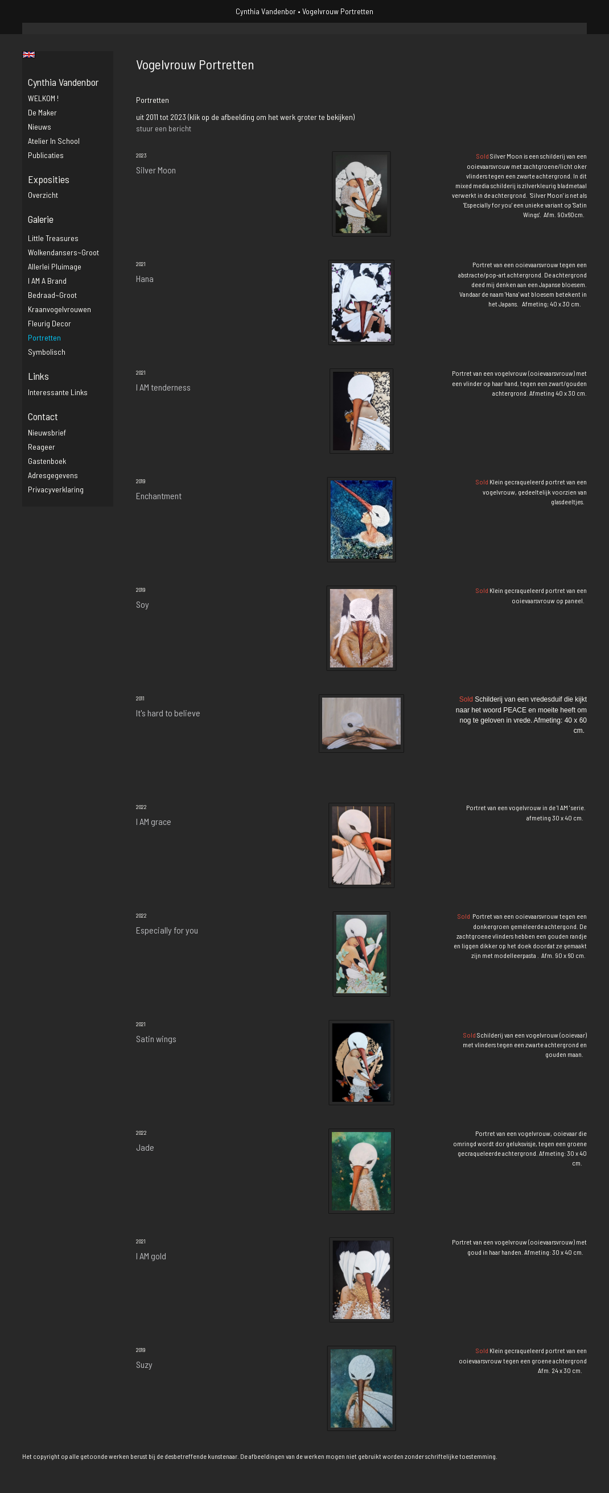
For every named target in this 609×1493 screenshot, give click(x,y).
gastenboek (47, 461)
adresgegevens (53, 475)
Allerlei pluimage (54, 266)
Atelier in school (54, 141)
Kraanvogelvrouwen (59, 309)
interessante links (58, 392)
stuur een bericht (163, 128)
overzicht (43, 195)
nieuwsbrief (47, 432)
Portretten (44, 337)
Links (38, 376)
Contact (43, 416)
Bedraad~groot (52, 295)
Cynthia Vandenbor (266, 11)
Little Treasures (53, 238)
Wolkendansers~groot (63, 252)
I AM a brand (47, 280)
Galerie (41, 219)
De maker (42, 112)
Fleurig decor (49, 323)
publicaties (46, 155)
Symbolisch (46, 351)
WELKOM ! (43, 98)
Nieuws (39, 126)
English (28, 54)
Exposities (48, 179)
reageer (41, 446)
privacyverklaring (56, 489)
